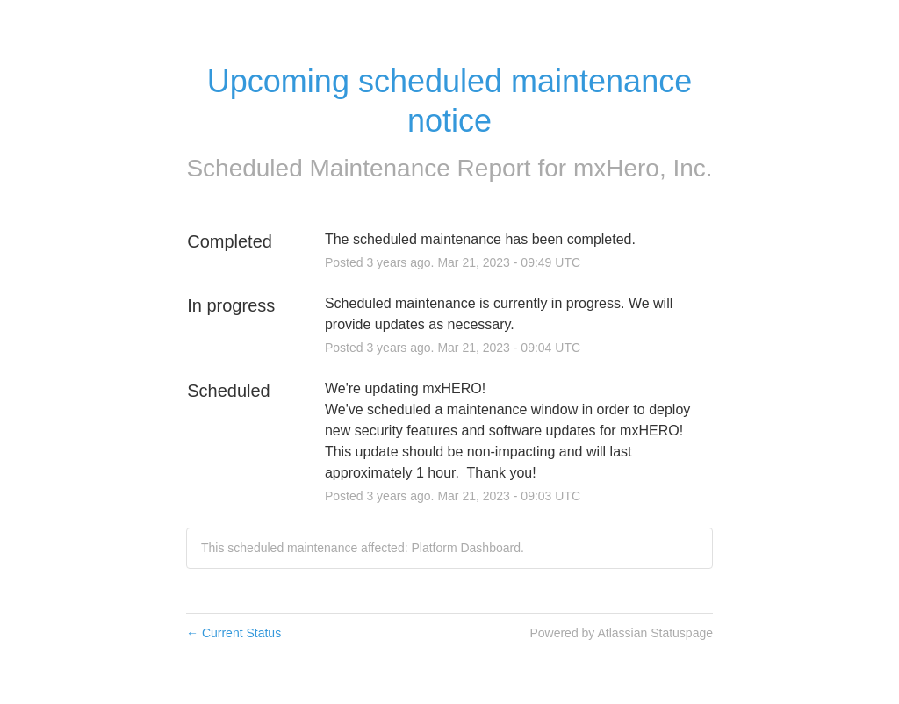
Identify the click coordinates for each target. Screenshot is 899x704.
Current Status (233, 633)
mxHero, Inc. (643, 168)
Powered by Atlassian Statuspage (621, 633)
